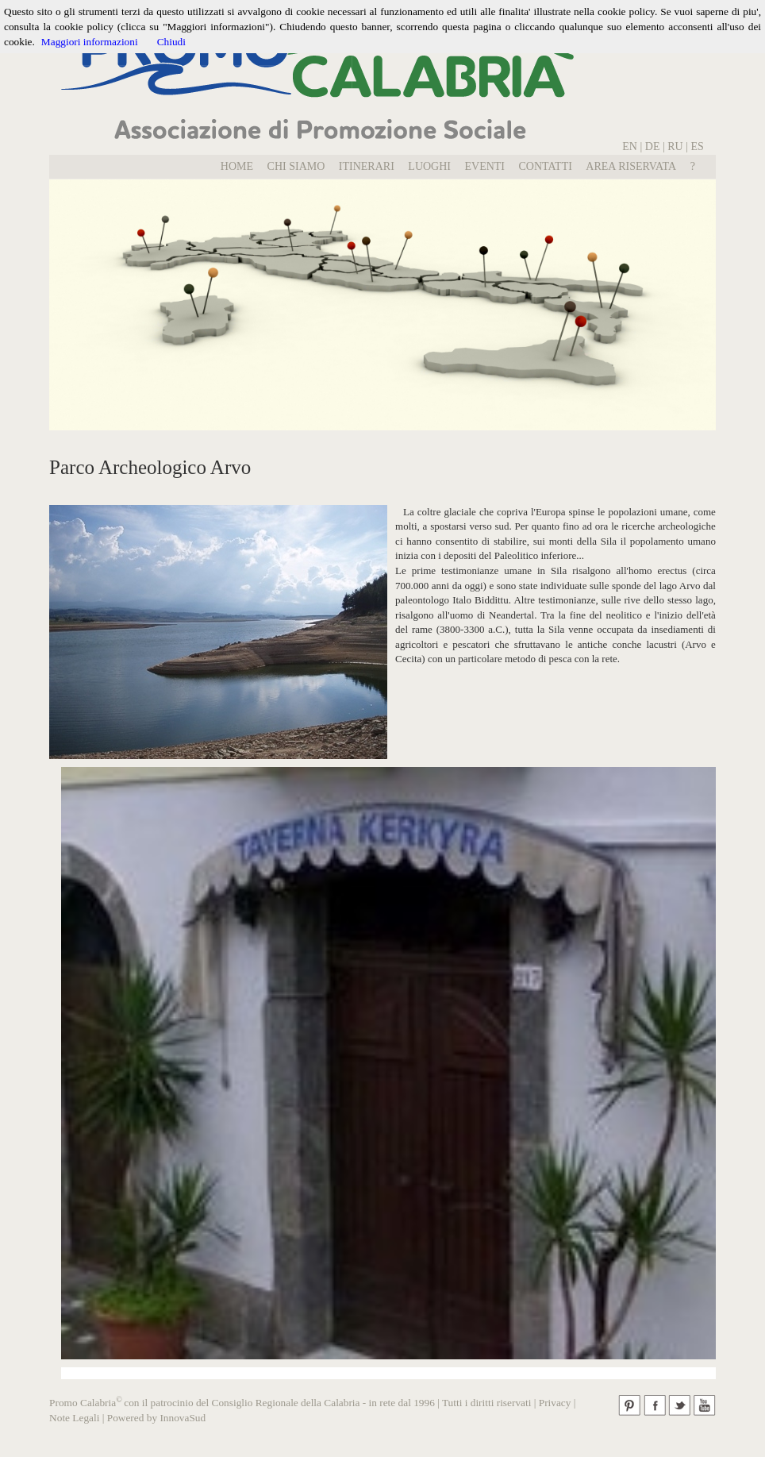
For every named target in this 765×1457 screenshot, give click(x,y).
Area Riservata (631, 166)
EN (629, 146)
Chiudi (171, 42)
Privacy (555, 1403)
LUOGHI (429, 166)
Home (237, 166)
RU (676, 146)
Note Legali (74, 1418)
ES (697, 146)
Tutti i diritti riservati (486, 1403)
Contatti (545, 166)
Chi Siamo (296, 166)
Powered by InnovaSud (156, 1418)
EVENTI (484, 166)
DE (652, 146)
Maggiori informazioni (89, 42)
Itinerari (366, 166)
